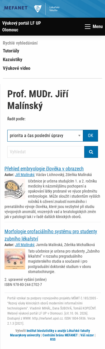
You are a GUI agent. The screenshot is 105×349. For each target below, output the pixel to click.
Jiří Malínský (24, 174)
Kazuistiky (12, 59)
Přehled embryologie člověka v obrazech (44, 169)
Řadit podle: (16, 119)
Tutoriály (11, 51)
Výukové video (16, 68)
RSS (52, 339)
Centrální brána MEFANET (60, 335)
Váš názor (87, 335)
